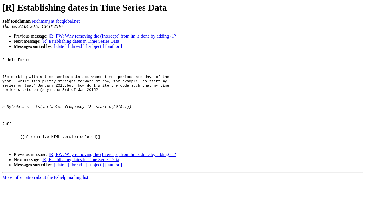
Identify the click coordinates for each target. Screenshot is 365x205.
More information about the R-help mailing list (45, 194)
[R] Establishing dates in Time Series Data (80, 41)
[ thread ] (76, 46)
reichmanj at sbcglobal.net (56, 21)
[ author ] (113, 46)
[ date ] (60, 46)
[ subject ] (95, 46)
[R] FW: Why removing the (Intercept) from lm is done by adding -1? (112, 36)
